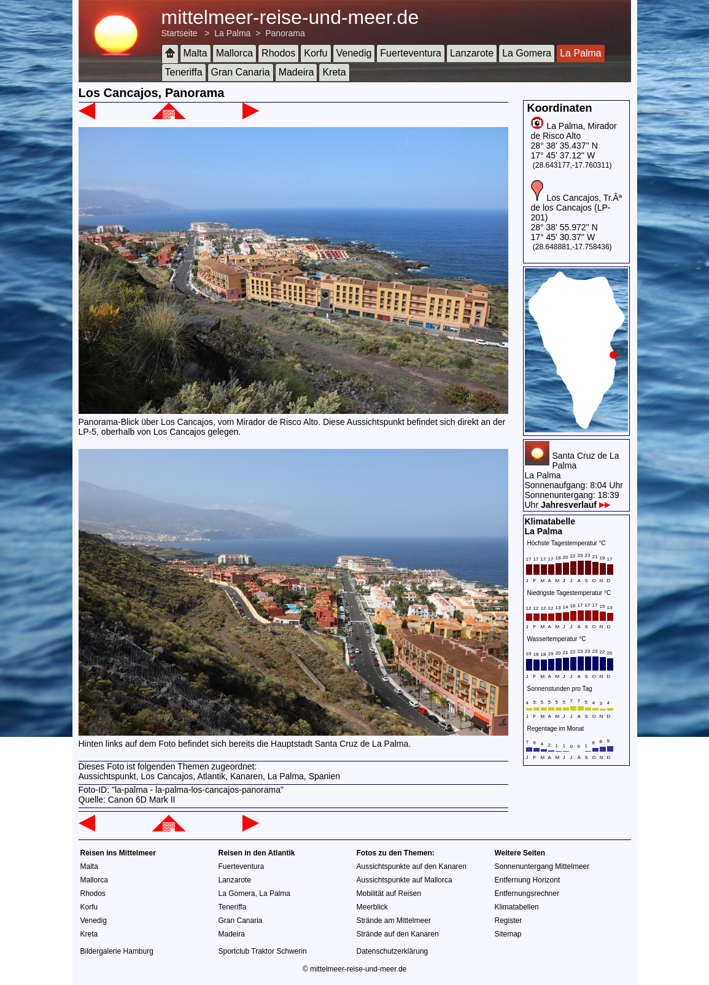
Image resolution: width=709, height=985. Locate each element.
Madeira (296, 72)
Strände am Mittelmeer (394, 920)
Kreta (334, 72)
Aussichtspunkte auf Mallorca (404, 880)
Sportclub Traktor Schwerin (263, 951)
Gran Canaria (240, 72)
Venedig (354, 53)
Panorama (285, 33)
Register (508, 920)
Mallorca (234, 53)
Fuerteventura (410, 53)
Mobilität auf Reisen (389, 893)
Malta (195, 53)
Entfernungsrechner (527, 893)
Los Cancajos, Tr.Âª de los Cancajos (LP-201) (576, 207)
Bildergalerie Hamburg (116, 951)
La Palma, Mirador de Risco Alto (574, 131)
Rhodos (278, 53)
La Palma (232, 33)
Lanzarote (472, 53)
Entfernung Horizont (527, 880)
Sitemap (508, 934)
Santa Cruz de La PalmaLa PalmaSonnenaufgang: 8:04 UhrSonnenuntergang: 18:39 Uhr (574, 480)
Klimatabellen (517, 907)
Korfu (315, 53)
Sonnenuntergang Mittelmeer (542, 866)
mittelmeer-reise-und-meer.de (290, 17)
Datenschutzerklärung (392, 951)
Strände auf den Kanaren (398, 934)
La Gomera (526, 53)
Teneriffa (184, 72)
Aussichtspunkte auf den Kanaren (412, 866)
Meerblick (372, 907)
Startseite (179, 33)
